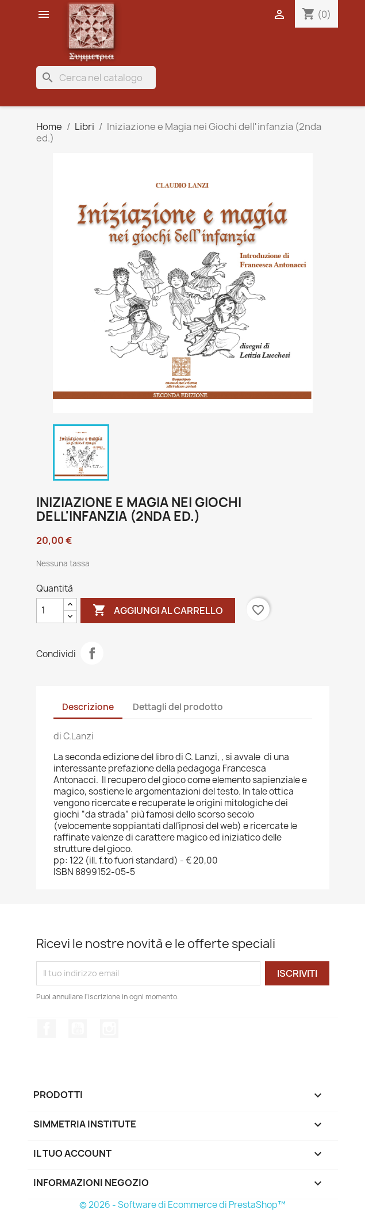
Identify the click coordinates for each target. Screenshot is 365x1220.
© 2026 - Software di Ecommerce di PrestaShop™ (182, 1205)
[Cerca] (96, 77)
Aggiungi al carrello (158, 610)
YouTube (77, 1028)
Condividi (91, 653)
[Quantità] (50, 610)
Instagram (109, 1028)
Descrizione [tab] (88, 707)
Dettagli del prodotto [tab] (178, 707)
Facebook (46, 1028)
